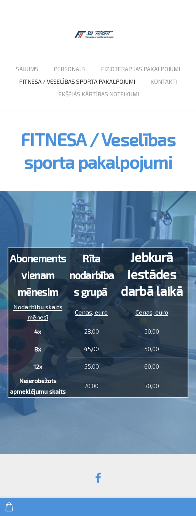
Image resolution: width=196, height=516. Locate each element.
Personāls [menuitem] (70, 68)
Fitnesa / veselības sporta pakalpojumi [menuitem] (77, 81)
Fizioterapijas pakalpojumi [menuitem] (140, 68)
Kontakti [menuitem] (163, 81)
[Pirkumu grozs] (9, 507)
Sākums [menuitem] (27, 68)
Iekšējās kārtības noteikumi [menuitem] (98, 94)
